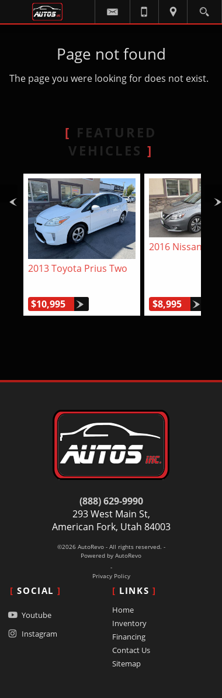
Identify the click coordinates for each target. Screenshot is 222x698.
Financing (128, 636)
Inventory (129, 623)
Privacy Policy (111, 576)
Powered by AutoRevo (111, 555)
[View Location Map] (173, 11)
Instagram (31, 633)
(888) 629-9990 (111, 501)
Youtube (28, 614)
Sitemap (126, 663)
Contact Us (131, 650)
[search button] (204, 8)
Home (123, 609)
